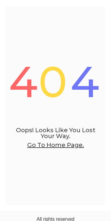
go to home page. (55, 145)
